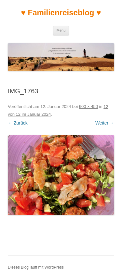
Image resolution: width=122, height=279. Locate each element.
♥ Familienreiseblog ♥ (61, 12)
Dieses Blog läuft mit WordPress (36, 267)
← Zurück (18, 123)
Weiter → (104, 123)
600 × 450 (88, 106)
